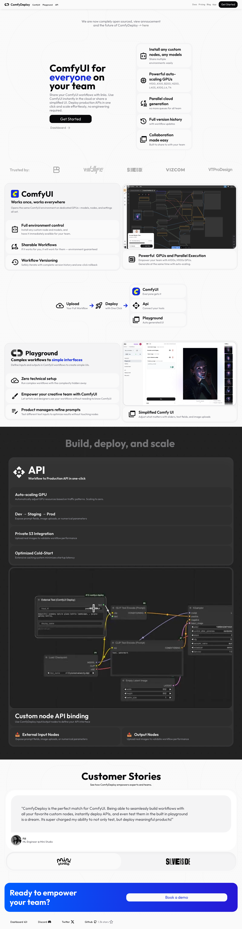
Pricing (202, 4)
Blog (209, 4)
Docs (194, 4)
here (145, 25)
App (214, 4)
